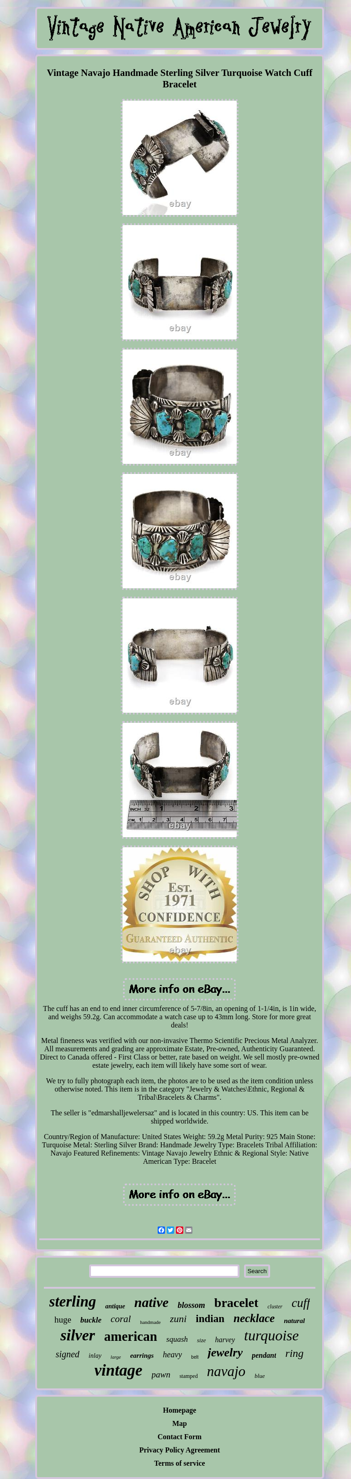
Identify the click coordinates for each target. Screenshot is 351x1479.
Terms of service (179, 1463)
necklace (254, 1318)
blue (260, 1375)
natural (294, 1320)
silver (77, 1335)
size (201, 1340)
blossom (191, 1305)
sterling (72, 1301)
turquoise (271, 1335)
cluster (274, 1306)
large (116, 1357)
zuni (178, 1318)
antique (115, 1306)
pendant (264, 1355)
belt (194, 1357)
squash (177, 1339)
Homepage (180, 1410)
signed (68, 1354)
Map (179, 1423)
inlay (95, 1355)
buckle (90, 1320)
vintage (119, 1370)
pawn (161, 1374)
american (130, 1336)
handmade (150, 1322)
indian (210, 1318)
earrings (142, 1355)
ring (294, 1353)
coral (121, 1318)
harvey (225, 1340)
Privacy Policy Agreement (179, 1450)
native (151, 1302)
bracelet (236, 1303)
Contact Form (180, 1437)
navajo (226, 1371)
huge (62, 1319)
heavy (172, 1354)
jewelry (225, 1352)
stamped (189, 1376)
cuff (301, 1303)
